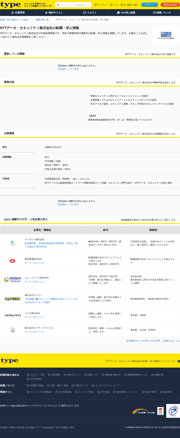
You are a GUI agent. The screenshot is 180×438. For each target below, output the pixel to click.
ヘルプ (115, 5)
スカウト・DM (37, 374)
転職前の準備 (36, 385)
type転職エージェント (127, 392)
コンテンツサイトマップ (107, 385)
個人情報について (33, 427)
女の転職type (65, 392)
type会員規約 (48, 427)
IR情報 (12, 427)
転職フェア (92, 374)
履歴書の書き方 (113, 374)
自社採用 (20, 427)
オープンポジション (35, 263)
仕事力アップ (81, 385)
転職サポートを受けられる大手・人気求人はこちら (154, 340)
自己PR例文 (36, 379)
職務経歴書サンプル (138, 374)
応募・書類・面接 (59, 385)
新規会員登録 (170, 4)
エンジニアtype (86, 392)
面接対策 (158, 374)
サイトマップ (102, 5)
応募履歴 (55, 374)
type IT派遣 (151, 392)
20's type (105, 392)
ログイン (149, 4)
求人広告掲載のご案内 (65, 427)
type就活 (167, 392)
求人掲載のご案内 (130, 5)
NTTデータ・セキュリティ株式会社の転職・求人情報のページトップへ (141, 361)
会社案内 (4, 427)
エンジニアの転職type (41, 392)
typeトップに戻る (70, 69)
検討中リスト (73, 374)
